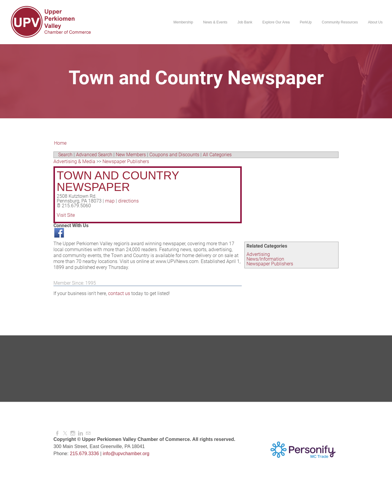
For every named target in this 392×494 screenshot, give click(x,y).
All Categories (217, 154)
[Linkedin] (80, 433)
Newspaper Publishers (269, 264)
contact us (119, 293)
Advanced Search (94, 154)
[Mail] (88, 433)
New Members (131, 154)
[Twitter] (65, 433)
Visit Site (66, 215)
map (110, 201)
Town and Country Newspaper (118, 181)
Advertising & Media (74, 161)
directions (128, 201)
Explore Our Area (276, 22)
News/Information (265, 259)
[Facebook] (57, 433)
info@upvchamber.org (126, 453)
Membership (183, 22)
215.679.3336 (84, 453)
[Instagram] (72, 433)
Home (60, 143)
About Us (375, 22)
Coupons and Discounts (174, 154)
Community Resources (340, 22)
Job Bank (244, 22)
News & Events (215, 22)
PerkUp (306, 22)
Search (65, 154)
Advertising (258, 254)
